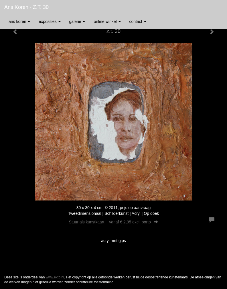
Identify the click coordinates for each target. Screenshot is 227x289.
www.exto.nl (55, 277)
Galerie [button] (77, 21)
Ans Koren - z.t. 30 (26, 7)
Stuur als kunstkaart (113, 222)
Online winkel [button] (107, 21)
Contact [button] (137, 21)
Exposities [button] (49, 21)
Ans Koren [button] (19, 21)
